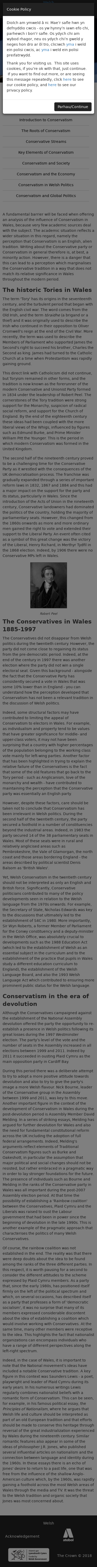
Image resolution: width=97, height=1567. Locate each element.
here (67, 79)
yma (70, 44)
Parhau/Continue (73, 107)
